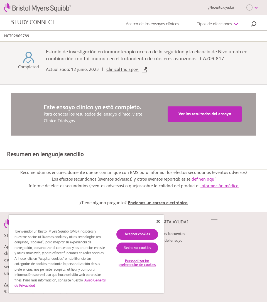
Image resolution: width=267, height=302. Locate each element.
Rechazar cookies (137, 248)
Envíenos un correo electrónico (158, 203)
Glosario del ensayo (166, 241)
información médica (219, 186)
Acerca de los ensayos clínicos (152, 24)
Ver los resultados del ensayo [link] (204, 114)
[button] (254, 25)
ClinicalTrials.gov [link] (126, 70)
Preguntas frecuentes (168, 234)
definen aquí (203, 179)
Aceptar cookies (137, 234)
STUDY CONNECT (33, 22)
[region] (86, 254)
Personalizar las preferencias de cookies (137, 263)
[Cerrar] (158, 221)
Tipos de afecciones (214, 24)
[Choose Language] (252, 7)
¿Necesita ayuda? (221, 7)
